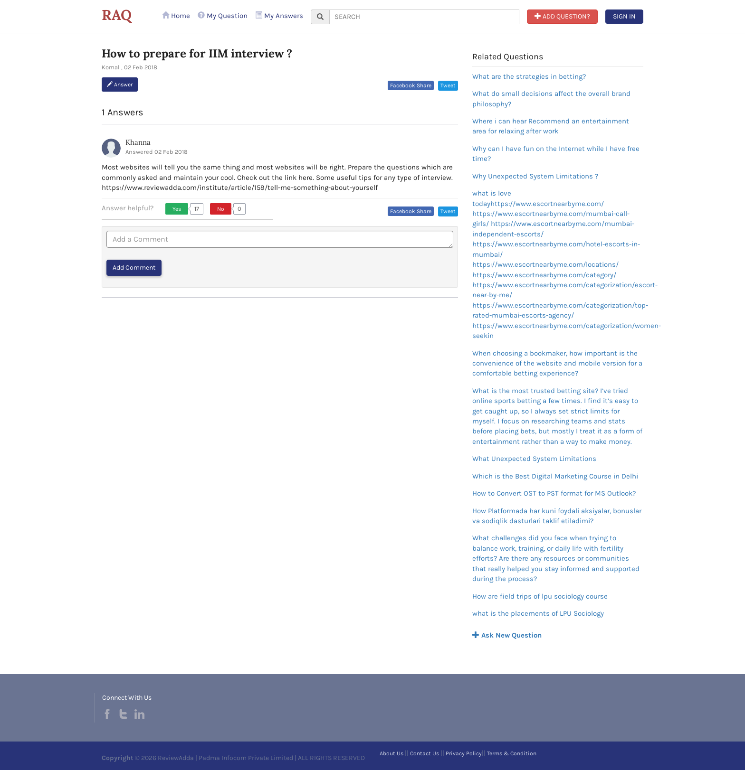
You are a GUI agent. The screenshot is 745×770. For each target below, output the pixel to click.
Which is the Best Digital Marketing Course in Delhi (555, 476)
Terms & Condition (511, 753)
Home (176, 15)
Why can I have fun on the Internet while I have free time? (556, 153)
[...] (424, 16)
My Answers (279, 15)
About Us (391, 753)
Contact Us (424, 753)
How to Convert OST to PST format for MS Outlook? (554, 493)
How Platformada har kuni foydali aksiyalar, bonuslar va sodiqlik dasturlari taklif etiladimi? (556, 516)
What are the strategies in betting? (529, 76)
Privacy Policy (464, 753)
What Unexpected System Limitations (534, 458)
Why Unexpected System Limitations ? (535, 176)
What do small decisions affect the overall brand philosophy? (551, 98)
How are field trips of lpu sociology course (540, 596)
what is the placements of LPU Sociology (538, 613)
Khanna (138, 142)
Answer (120, 84)
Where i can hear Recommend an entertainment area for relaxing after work (550, 126)
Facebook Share (410, 85)
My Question (223, 15)
